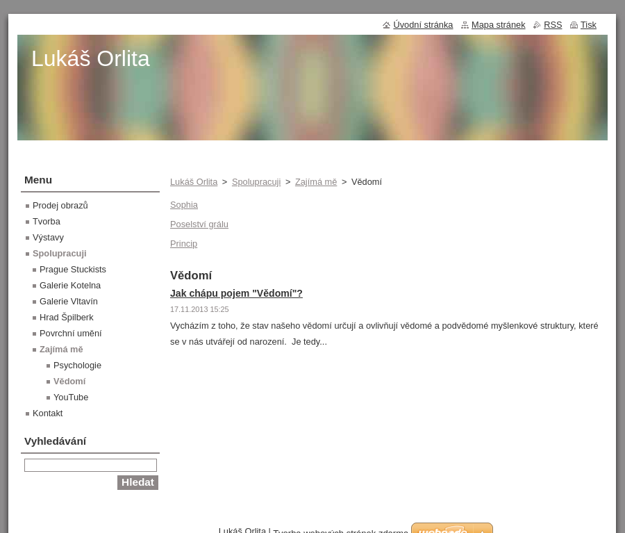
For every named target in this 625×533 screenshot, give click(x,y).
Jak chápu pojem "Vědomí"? (236, 293)
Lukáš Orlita (193, 182)
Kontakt (47, 413)
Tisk (589, 24)
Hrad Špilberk (67, 317)
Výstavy (48, 237)
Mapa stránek (499, 24)
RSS (553, 24)
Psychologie (77, 365)
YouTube (70, 397)
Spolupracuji (256, 182)
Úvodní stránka (423, 24)
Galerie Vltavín (69, 301)
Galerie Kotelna (70, 285)
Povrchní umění (71, 333)
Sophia (184, 204)
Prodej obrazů (60, 205)
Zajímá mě (316, 182)
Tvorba (46, 221)
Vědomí (69, 381)
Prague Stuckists (73, 269)
